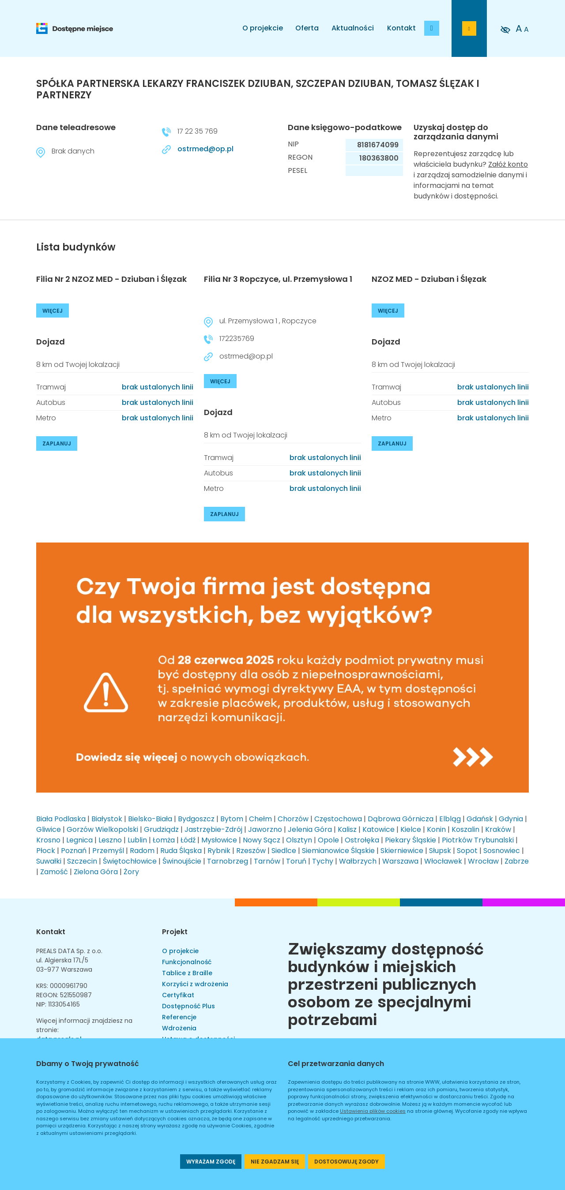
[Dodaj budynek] (431, 28)
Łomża (164, 840)
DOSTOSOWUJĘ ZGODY (346, 1161)
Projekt (175, 932)
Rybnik (218, 851)
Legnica (79, 840)
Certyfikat (178, 995)
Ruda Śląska (181, 851)
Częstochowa (338, 819)
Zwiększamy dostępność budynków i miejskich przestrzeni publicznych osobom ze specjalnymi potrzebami (386, 982)
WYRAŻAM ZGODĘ (210, 1161)
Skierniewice (401, 851)
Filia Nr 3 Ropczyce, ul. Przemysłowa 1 (278, 278)
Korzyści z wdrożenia (195, 984)
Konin (436, 829)
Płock (45, 851)
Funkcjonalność (186, 962)
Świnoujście (181, 861)
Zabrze (517, 861)
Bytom (231, 819)
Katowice (378, 829)
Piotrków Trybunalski (478, 840)
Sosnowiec (501, 851)
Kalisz (347, 829)
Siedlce (283, 851)
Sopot (467, 851)
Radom (142, 851)
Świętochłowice (130, 861)
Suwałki (48, 861)
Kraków (498, 829)
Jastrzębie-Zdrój (213, 829)
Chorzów (293, 819)
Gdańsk (480, 819)
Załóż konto (508, 164)
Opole (328, 840)
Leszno (110, 840)
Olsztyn (299, 840)
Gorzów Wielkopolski (102, 829)
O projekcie (262, 28)
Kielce (410, 829)
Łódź (188, 840)
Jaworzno (265, 829)
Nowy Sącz (261, 840)
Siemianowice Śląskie (338, 851)
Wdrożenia (179, 1028)
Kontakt (401, 28)
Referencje (179, 1017)
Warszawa (400, 861)
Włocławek (443, 861)
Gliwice (48, 829)
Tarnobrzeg (227, 861)
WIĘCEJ (52, 310)
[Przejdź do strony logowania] (469, 28)
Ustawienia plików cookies (373, 1111)
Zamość (54, 872)
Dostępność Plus (188, 1006)
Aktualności (352, 28)
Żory (131, 872)
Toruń (296, 861)
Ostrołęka (362, 840)
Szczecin (82, 861)
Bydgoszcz (196, 819)
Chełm (260, 819)
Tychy (322, 861)
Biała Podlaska (61, 819)
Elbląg (450, 819)
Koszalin (465, 829)
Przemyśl (108, 851)
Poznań (74, 851)
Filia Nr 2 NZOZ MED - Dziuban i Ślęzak (111, 278)
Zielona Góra (96, 872)
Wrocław (483, 861)
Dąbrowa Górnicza (400, 819)
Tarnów (267, 861)
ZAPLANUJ (56, 443)
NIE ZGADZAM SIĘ (275, 1161)
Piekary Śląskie (410, 840)
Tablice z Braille (187, 973)
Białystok (106, 819)
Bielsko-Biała (150, 819)
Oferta (307, 28)
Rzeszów (251, 851)
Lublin (137, 840)
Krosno (48, 840)
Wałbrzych (358, 861)
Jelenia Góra (310, 829)
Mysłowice (219, 840)
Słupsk (440, 851)
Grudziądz (161, 829)
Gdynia (511, 819)
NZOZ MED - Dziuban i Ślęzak (429, 278)
